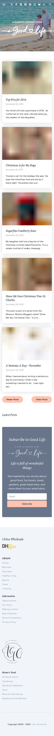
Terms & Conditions (11, 617)
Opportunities (9, 600)
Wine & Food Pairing (12, 694)
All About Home (10, 677)
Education (7, 571)
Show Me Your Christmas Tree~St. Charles (26, 298)
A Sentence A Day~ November (23, 365)
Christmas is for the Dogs (21, 165)
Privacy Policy (9, 622)
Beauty (5, 580)
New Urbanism (9, 613)
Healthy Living (9, 575)
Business (6, 567)
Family (5, 563)
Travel (5, 584)
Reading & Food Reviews (14, 698)
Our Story (7, 605)
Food (4, 690)
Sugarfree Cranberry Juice (21, 231)
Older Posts (42, 399)
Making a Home (10, 609)
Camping (6, 588)
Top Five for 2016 (16, 100)
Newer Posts (12, 399)
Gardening (7, 681)
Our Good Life (39, 724)
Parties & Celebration (12, 685)
